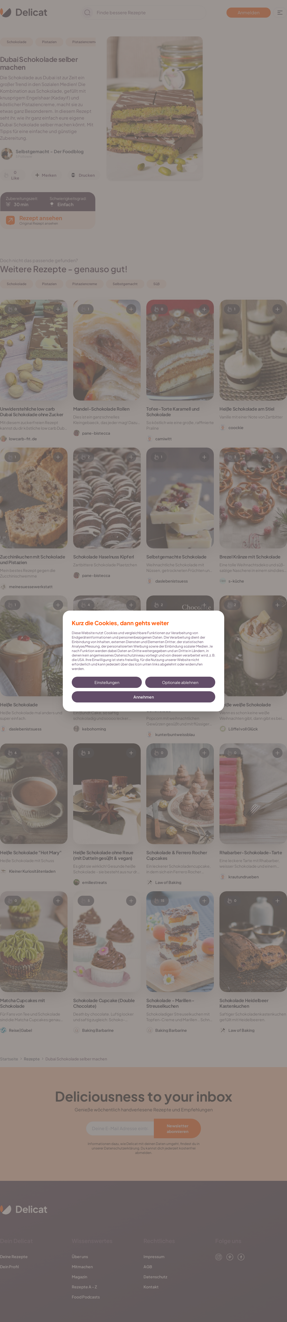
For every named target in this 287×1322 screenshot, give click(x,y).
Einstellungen (106, 682)
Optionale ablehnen (180, 682)
